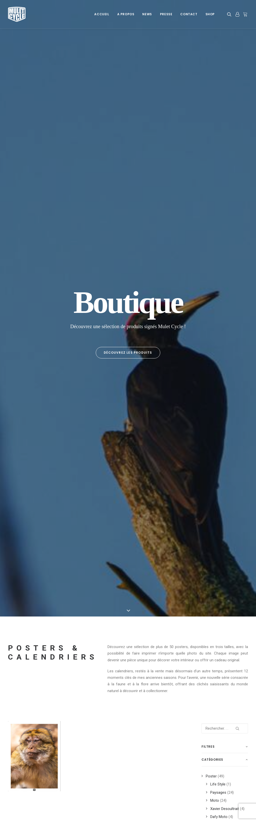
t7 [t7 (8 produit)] (205, 603)
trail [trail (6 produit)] (229, 611)
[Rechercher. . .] (225, 249)
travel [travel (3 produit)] (209, 620)
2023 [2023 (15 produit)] (231, 467)
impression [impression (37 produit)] (212, 531)
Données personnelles (26, 781)
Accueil (101, 14)
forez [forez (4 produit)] (227, 515)
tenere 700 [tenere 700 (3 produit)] (211, 611)
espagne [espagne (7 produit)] (210, 515)
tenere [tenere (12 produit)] (219, 603)
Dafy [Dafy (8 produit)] (222, 483)
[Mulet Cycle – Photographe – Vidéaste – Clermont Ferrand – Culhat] (17, 14)
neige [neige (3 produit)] (222, 547)
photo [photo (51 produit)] (209, 563)
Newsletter (81, 781)
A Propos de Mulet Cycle (92, 768)
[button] (230, 14)
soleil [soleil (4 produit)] (230, 595)
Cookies (15, 768)
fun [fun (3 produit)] (223, 523)
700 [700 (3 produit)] (206, 467)
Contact (188, 14)
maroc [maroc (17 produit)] (209, 539)
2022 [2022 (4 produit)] (218, 467)
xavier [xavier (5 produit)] (229, 636)
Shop (210, 14)
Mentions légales (22, 775)
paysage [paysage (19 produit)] (230, 555)
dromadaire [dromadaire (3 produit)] (213, 499)
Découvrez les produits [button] (128, 112)
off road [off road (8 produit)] (210, 555)
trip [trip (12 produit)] (223, 620)
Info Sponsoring (215, 775)
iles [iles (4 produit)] (235, 523)
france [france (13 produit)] (209, 523)
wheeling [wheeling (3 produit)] (211, 636)
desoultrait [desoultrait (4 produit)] (213, 491)
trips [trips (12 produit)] (238, 620)
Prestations (211, 768)
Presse (166, 14)
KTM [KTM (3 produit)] (230, 531)
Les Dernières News (88, 775)
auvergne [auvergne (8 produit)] (223, 475)
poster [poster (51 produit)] (209, 571)
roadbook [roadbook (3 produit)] (211, 587)
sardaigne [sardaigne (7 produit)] (211, 595)
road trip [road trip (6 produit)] (233, 587)
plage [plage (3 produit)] (224, 563)
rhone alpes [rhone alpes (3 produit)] (213, 579)
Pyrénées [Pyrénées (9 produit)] (228, 571)
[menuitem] (101, 14)
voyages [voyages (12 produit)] (228, 628)
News (147, 14)
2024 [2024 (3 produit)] (207, 475)
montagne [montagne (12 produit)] (228, 539)
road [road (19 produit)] (232, 579)
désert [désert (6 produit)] (233, 507)
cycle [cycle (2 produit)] (208, 483)
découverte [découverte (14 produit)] (212, 507)
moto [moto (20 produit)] (208, 547)
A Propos (125, 14)
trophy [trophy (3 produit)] (209, 628)
